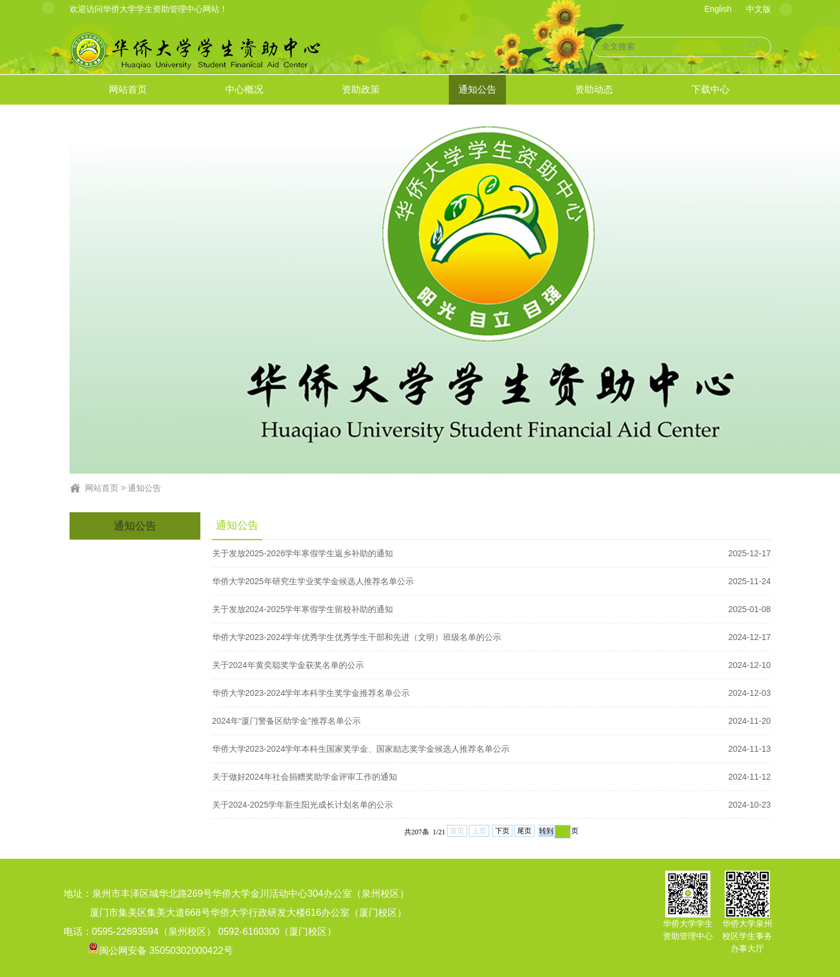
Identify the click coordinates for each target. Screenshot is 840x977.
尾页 (524, 831)
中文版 (758, 9)
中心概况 (244, 89)
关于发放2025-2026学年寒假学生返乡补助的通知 (491, 553)
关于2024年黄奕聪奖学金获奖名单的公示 (491, 665)
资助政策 (361, 89)
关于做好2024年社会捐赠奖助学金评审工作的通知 (491, 777)
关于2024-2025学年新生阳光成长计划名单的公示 (491, 805)
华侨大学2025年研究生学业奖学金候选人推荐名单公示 (491, 581)
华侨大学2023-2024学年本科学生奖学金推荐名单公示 (491, 693)
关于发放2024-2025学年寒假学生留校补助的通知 (491, 609)
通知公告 (477, 89)
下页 (502, 831)
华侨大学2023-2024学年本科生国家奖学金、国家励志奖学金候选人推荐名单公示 (491, 749)
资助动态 (594, 89)
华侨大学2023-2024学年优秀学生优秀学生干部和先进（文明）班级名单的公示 (491, 637)
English (718, 9)
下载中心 (710, 89)
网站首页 (128, 89)
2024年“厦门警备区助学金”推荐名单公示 (491, 721)
